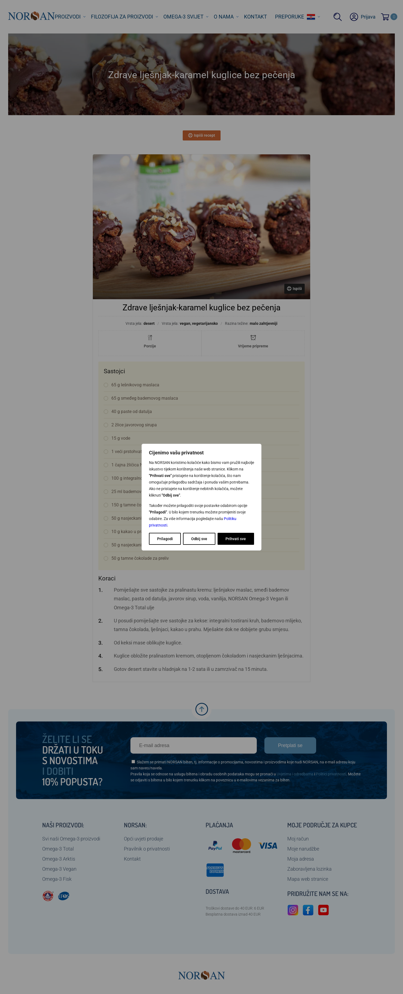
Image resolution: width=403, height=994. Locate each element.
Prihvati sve (235, 539)
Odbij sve (199, 539)
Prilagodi (165, 539)
